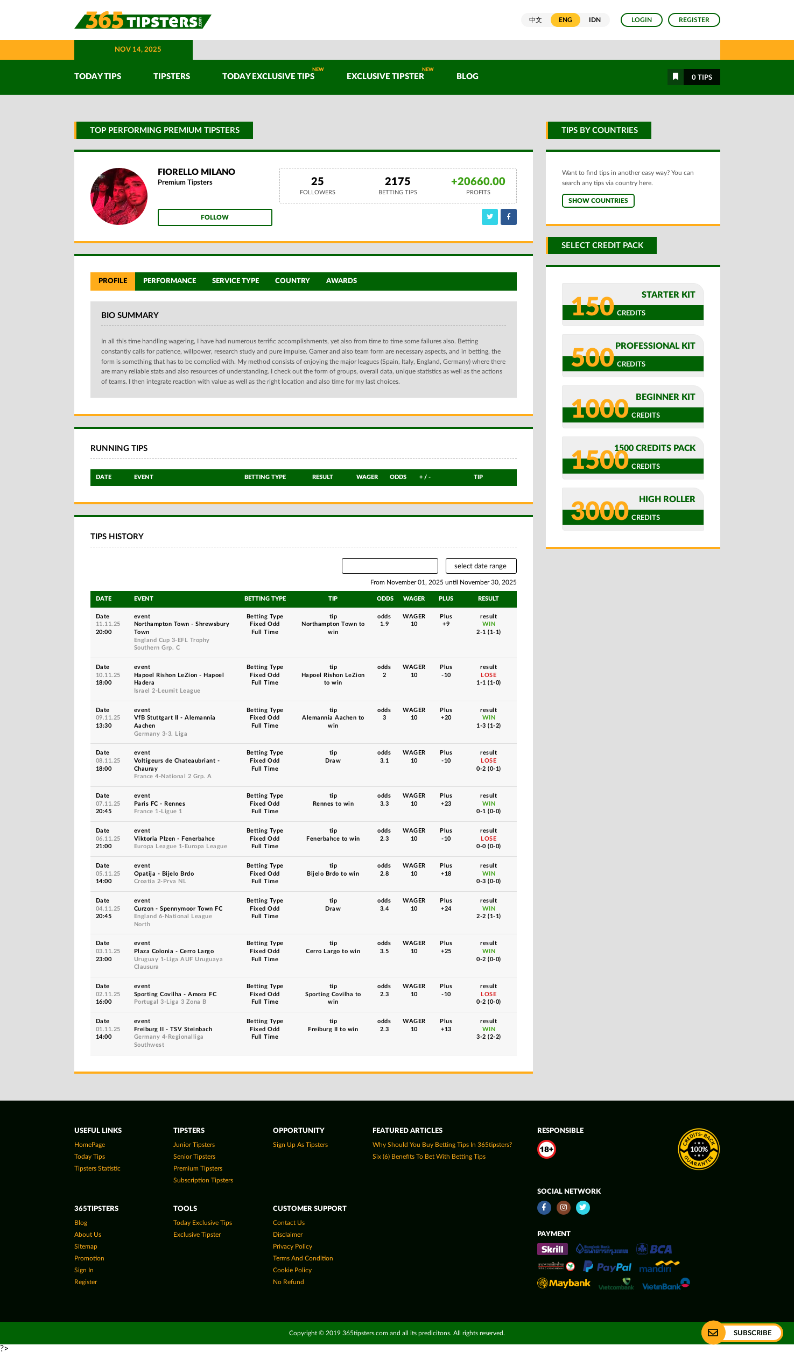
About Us (87, 1234)
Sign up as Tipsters (300, 1144)
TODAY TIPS (97, 77)
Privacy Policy (292, 1246)
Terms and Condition (303, 1258)
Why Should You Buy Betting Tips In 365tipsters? (442, 1144)
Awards (341, 281)
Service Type (235, 281)
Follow (215, 217)
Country (292, 281)
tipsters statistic (97, 1168)
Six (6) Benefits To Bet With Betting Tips (429, 1156)
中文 (535, 20)
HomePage (89, 1144)
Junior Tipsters (194, 1144)
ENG (565, 20)
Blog (467, 77)
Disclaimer (288, 1234)
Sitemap (85, 1246)
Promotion (89, 1258)
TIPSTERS (171, 77)
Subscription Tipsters (203, 1180)
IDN (595, 20)
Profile (113, 281)
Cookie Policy (292, 1270)
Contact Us (289, 1223)
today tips (89, 1156)
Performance (169, 281)
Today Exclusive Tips (273, 74)
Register (694, 20)
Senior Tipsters (194, 1156)
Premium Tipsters (197, 1168)
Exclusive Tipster (390, 74)
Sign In (84, 1270)
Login (641, 20)
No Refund (288, 1282)
